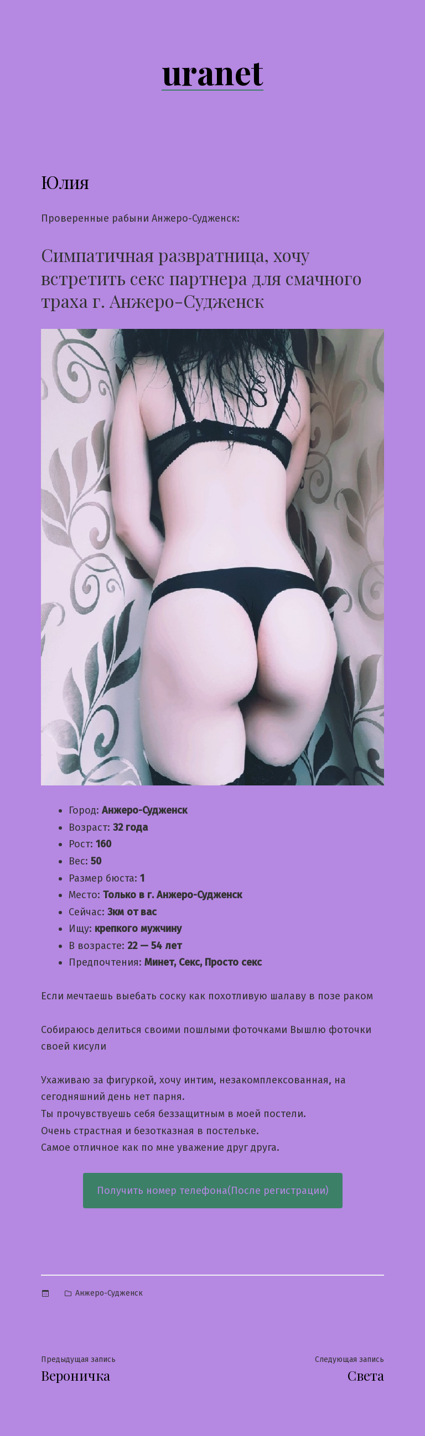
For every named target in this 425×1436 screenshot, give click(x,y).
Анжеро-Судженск (109, 1293)
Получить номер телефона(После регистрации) (213, 1191)
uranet (212, 71)
